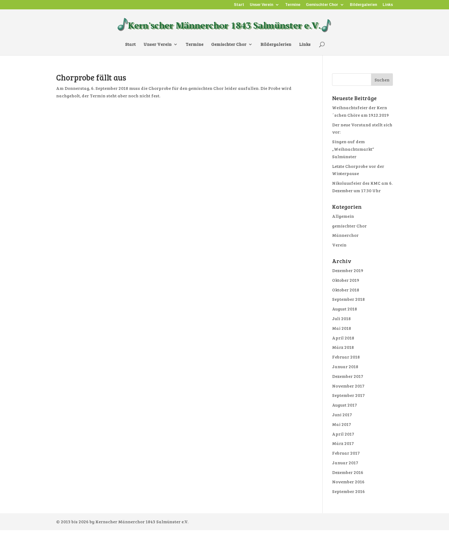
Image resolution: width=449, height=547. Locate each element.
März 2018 (343, 347)
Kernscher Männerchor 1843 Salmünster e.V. (141, 522)
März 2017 (343, 443)
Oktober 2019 (345, 280)
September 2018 (348, 299)
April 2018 (343, 338)
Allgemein (343, 216)
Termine (292, 5)
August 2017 (344, 405)
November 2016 (348, 482)
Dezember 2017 (347, 376)
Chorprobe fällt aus (91, 77)
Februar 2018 (346, 357)
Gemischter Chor (322, 5)
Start (239, 5)
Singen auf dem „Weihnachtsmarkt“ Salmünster (353, 149)
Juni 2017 (342, 415)
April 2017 (343, 434)
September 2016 (348, 491)
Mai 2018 (341, 328)
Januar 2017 (345, 463)
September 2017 (348, 395)
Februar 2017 (346, 453)
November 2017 (348, 386)
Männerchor (345, 235)
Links (388, 5)
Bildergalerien (363, 5)
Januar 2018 (345, 366)
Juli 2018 (341, 318)
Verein (339, 245)
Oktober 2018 (345, 290)
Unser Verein (261, 5)
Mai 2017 (341, 424)
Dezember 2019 (347, 270)
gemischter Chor (349, 226)
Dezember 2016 (347, 472)
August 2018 (344, 309)
